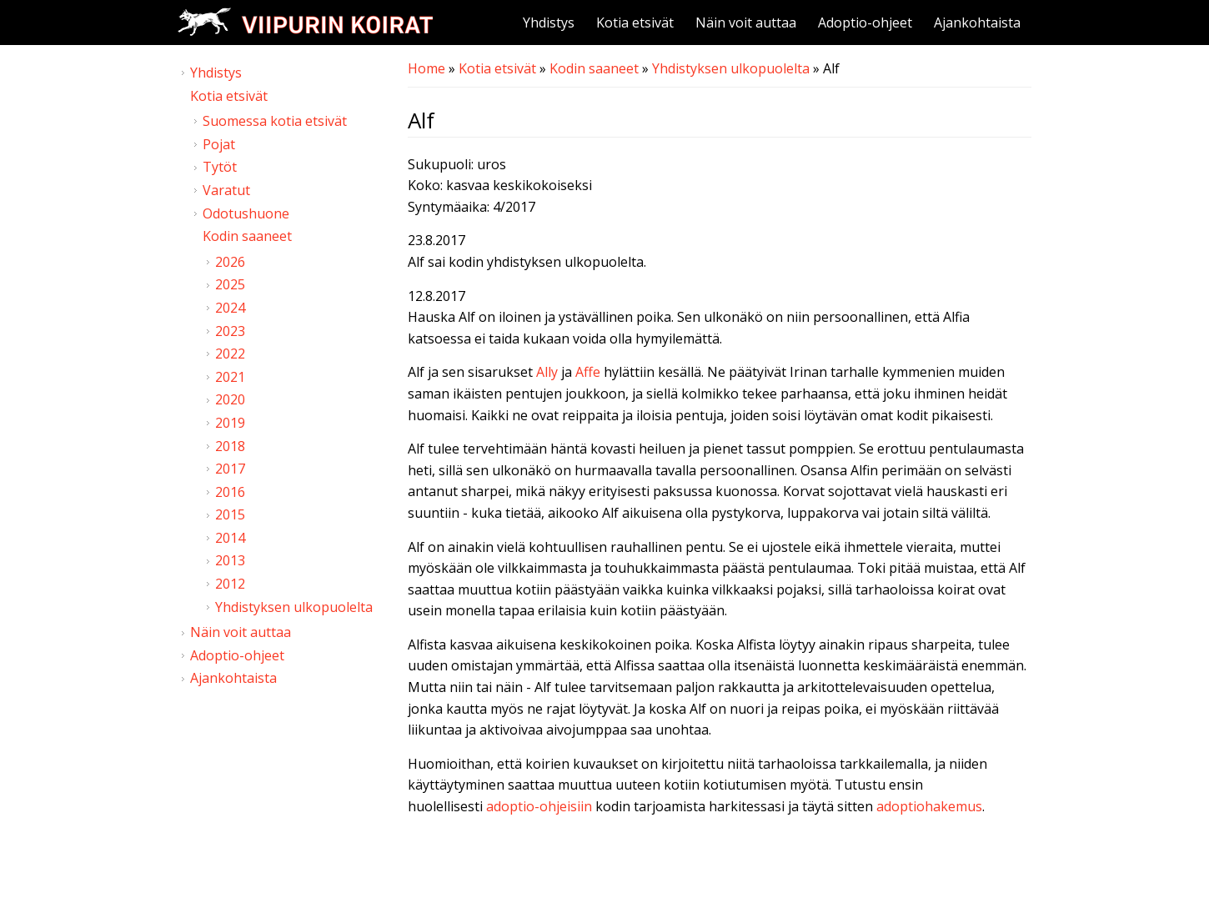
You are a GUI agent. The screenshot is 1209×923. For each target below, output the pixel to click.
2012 (230, 583)
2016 (230, 492)
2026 (230, 262)
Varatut (226, 190)
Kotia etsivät (635, 22)
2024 (230, 307)
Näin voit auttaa (745, 22)
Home (426, 68)
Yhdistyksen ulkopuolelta (731, 68)
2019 (230, 423)
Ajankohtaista (977, 22)
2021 (230, 377)
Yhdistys (548, 22)
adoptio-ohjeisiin (539, 806)
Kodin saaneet (594, 68)
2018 (230, 446)
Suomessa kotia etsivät (275, 121)
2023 (230, 331)
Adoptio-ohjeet (865, 22)
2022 (230, 353)
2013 (230, 560)
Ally (547, 372)
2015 (230, 514)
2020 (230, 399)
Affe (587, 372)
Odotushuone (246, 213)
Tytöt (220, 167)
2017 (230, 468)
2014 (230, 538)
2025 (230, 284)
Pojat (219, 144)
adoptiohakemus (929, 806)
